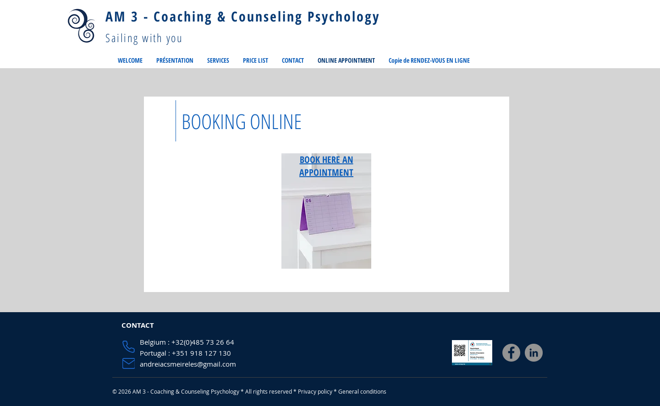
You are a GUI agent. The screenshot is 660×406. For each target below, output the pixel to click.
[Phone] (128, 347)
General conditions (362, 391)
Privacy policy (315, 391)
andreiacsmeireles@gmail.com (188, 363)
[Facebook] (511, 353)
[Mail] (128, 363)
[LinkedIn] (534, 353)
